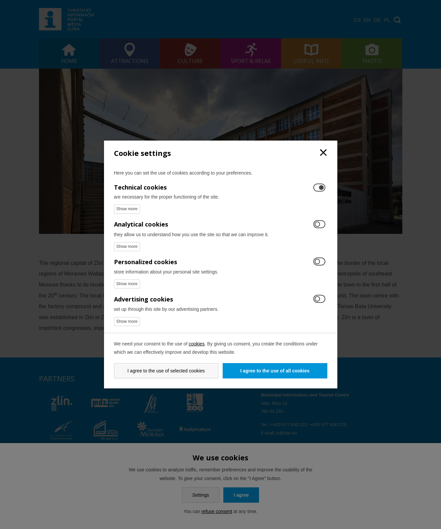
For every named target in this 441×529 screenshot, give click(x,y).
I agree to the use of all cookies (275, 370)
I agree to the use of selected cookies (166, 370)
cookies (196, 343)
